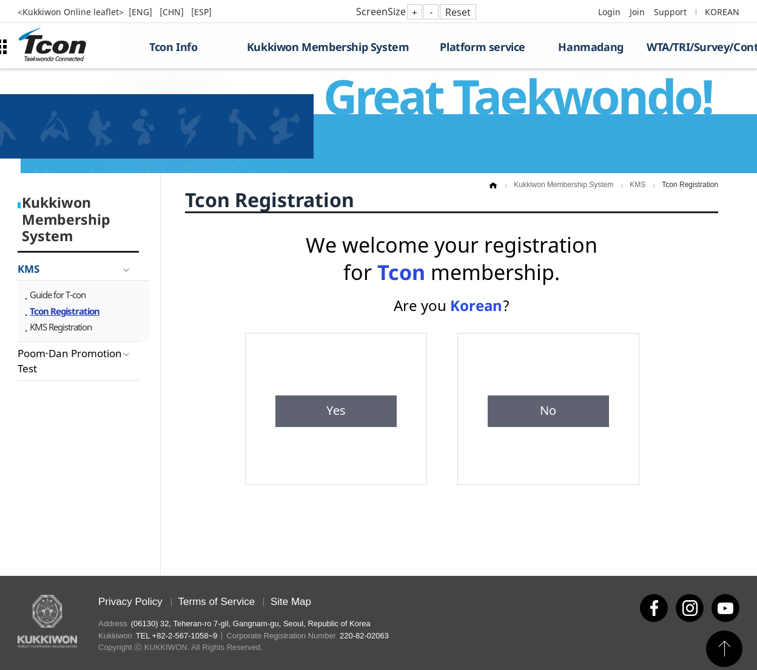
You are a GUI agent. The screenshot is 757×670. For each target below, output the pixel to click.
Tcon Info (173, 46)
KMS (28, 269)
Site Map (291, 601)
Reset (458, 12)
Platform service (482, 46)
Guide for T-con (58, 295)
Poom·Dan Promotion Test (70, 361)
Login (609, 12)
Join (637, 12)
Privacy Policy (130, 601)
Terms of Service (216, 601)
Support (670, 12)
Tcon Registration (64, 311)
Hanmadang (590, 46)
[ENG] (142, 12)
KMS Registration (61, 327)
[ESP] (201, 12)
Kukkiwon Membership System (328, 46)
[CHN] (173, 12)
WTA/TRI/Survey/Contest (693, 46)
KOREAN (722, 12)
